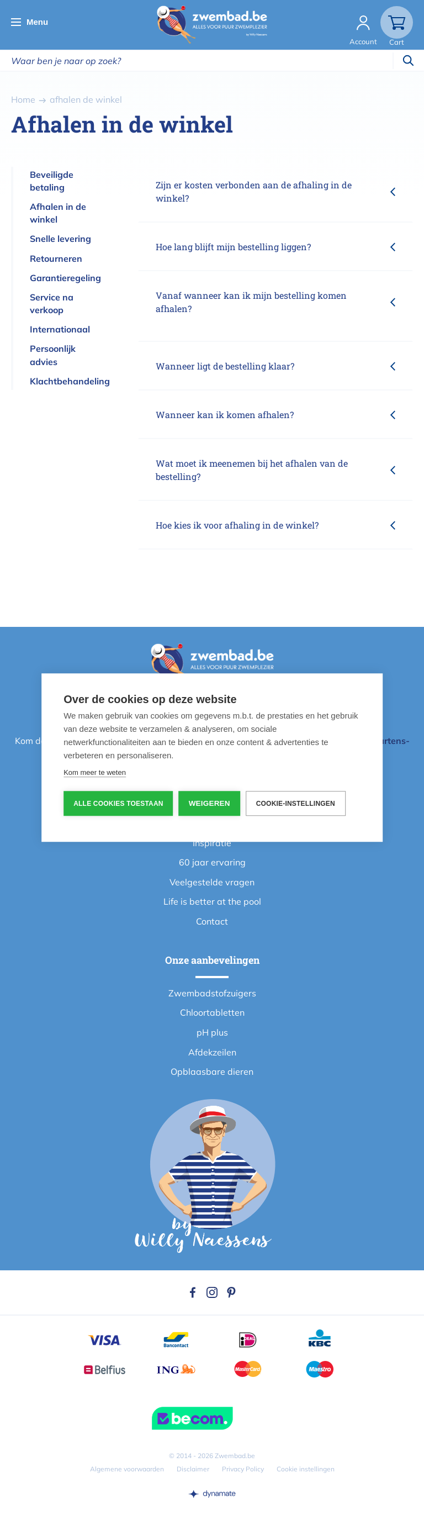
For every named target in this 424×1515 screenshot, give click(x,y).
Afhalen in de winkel (58, 213)
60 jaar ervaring (212, 862)
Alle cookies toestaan (118, 803)
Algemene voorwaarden (127, 1469)
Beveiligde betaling (51, 181)
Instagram (212, 1292)
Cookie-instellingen (295, 803)
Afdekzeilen (212, 1052)
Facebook (192, 1292)
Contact (212, 921)
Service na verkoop (51, 303)
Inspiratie (212, 842)
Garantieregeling (65, 277)
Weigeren (209, 803)
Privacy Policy (243, 1469)
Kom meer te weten (94, 772)
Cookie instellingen (306, 1469)
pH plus (212, 1032)
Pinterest (231, 1292)
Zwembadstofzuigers (212, 993)
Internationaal (60, 329)
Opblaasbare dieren (212, 1071)
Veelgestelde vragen (212, 882)
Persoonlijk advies (53, 355)
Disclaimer (193, 1469)
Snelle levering (60, 238)
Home (23, 99)
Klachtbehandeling (70, 381)
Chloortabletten (212, 1012)
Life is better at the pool (212, 901)
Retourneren (56, 258)
